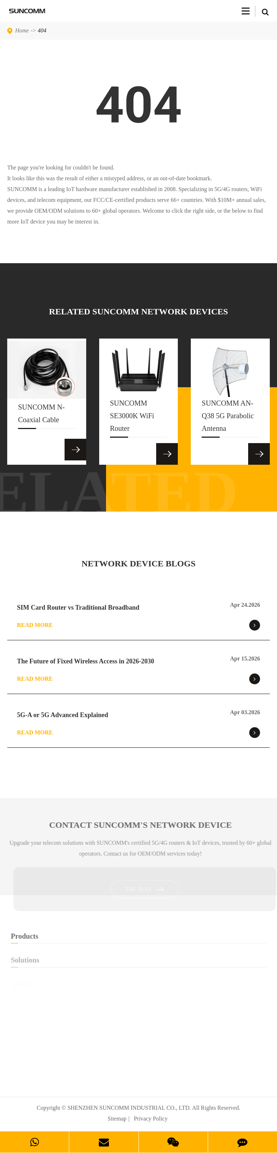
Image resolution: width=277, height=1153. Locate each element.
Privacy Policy (151, 1119)
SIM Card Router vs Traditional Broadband (78, 607)
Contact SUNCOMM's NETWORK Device (144, 825)
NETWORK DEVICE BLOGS (138, 563)
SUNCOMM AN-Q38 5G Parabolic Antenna (228, 418)
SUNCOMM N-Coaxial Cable (41, 416)
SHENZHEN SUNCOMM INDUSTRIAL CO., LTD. (129, 1108)
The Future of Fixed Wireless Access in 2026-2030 (85, 661)
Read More (138, 625)
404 (42, 30)
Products (138, 939)
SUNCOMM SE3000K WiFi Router (132, 418)
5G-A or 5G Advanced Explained (62, 715)
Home (22, 30)
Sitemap (116, 1119)
